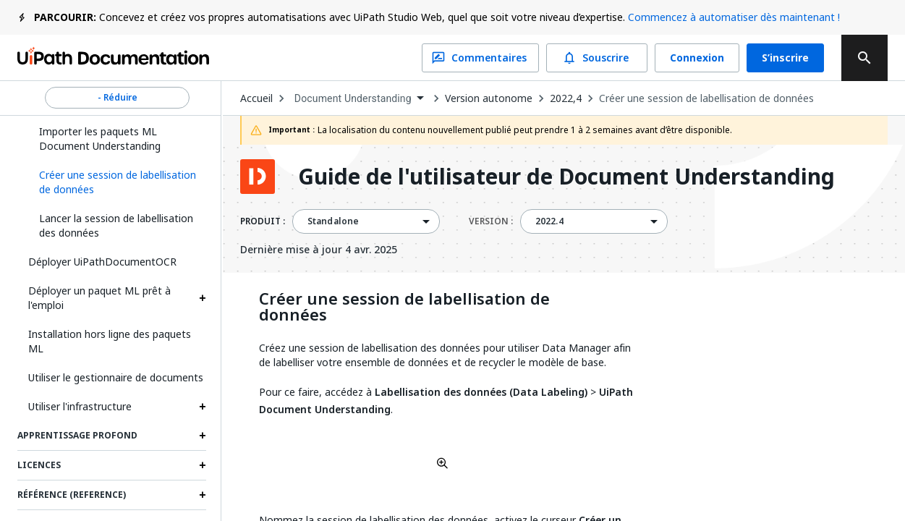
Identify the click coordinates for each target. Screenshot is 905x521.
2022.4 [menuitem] (549, 221)
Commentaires (480, 58)
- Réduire (117, 98)
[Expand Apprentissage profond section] (202, 435)
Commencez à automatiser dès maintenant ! (734, 17)
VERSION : (491, 221)
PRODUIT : (262, 221)
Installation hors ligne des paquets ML (109, 341)
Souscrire (597, 58)
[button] (117, 182)
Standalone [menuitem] (333, 221)
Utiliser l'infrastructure (80, 406)
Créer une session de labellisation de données (706, 98)
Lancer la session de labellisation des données (116, 225)
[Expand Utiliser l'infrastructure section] (202, 406)
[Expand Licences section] (202, 465)
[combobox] (359, 98)
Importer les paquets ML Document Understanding (100, 138)
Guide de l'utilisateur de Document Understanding (566, 176)
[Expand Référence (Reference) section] (202, 494)
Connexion (697, 58)
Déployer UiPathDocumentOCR (102, 261)
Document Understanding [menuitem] (353, 98)
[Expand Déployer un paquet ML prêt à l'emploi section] (202, 298)
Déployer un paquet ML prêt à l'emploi (99, 298)
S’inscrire (785, 58)
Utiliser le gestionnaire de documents (115, 377)
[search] (864, 58)
